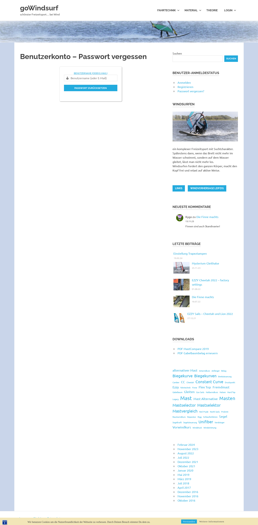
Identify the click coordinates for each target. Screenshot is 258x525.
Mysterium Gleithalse (205, 263)
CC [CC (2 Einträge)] (183, 382)
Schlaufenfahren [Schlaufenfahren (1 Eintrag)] (210, 416)
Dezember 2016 (188, 492)
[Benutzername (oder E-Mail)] (90, 78)
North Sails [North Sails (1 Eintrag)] (215, 411)
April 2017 (184, 487)
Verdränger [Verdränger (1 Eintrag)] (219, 422)
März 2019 (184, 479)
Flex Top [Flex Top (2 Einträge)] (205, 387)
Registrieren (185, 87)
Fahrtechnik (168, 10)
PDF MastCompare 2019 (193, 348)
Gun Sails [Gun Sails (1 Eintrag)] (200, 392)
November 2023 (188, 449)
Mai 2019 (183, 474)
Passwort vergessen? (191, 91)
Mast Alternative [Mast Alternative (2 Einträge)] (206, 399)
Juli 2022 (183, 457)
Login (230, 10)
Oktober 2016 (186, 500)
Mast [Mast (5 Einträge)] (186, 398)
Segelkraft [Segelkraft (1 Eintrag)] (177, 422)
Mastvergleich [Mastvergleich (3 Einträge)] (185, 411)
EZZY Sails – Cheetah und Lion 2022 (210, 313)
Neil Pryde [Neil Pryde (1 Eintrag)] (203, 411)
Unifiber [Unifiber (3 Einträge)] (206, 421)
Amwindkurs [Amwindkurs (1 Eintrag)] (204, 370)
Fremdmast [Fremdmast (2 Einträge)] (221, 387)
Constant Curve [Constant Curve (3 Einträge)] (209, 381)
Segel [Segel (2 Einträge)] (223, 416)
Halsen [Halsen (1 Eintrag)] (223, 392)
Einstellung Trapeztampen (190, 253)
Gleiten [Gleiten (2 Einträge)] (189, 392)
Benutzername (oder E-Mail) (91, 73)
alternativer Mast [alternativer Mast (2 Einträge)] (185, 370)
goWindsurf (39, 8)
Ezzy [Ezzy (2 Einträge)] (176, 387)
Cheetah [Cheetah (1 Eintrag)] (190, 382)
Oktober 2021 (186, 466)
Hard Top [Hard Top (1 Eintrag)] (231, 392)
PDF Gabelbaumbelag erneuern (198, 353)
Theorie (212, 10)
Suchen (177, 53)
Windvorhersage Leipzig (207, 188)
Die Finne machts (207, 217)
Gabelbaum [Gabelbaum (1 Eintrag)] (177, 392)
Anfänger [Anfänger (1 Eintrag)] (216, 370)
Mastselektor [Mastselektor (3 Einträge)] (209, 405)
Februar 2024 (186, 444)
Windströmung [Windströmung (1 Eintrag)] (210, 427)
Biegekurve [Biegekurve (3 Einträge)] (183, 375)
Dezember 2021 (188, 461)
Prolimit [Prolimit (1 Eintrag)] (224, 411)
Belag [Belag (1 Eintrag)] (223, 370)
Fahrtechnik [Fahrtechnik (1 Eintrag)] (185, 387)
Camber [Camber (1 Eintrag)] (176, 382)
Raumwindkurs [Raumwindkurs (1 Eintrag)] (179, 416)
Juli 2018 (183, 483)
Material (193, 10)
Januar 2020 (185, 470)
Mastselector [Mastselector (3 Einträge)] (184, 405)
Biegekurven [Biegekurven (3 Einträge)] (205, 375)
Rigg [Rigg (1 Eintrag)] (200, 416)
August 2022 (186, 453)
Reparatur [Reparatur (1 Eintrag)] (191, 416)
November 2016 (188, 496)
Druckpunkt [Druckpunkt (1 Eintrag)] (230, 382)
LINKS (178, 188)
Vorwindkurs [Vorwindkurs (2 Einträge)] (182, 427)
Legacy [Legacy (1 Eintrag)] (176, 399)
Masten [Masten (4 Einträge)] (227, 398)
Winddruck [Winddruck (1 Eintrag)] (197, 427)
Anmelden (184, 82)
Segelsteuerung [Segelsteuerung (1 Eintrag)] (190, 422)
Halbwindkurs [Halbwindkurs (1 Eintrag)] (212, 392)
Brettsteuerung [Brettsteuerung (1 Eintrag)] (224, 376)
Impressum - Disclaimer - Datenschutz (40, 518)
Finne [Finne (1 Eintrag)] (194, 387)
